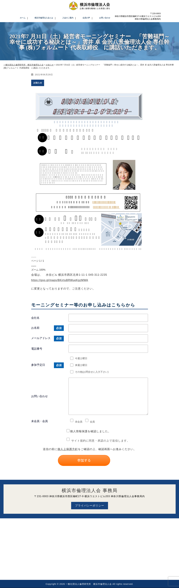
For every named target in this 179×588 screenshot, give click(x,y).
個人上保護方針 (67, 449)
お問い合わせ (104, 18)
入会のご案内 (67, 18)
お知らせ (37, 82)
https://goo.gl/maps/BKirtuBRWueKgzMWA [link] (59, 280)
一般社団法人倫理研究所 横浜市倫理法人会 (89, 584)
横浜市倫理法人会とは (44, 18)
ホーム (22, 18)
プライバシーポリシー (89, 505)
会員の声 (86, 18)
